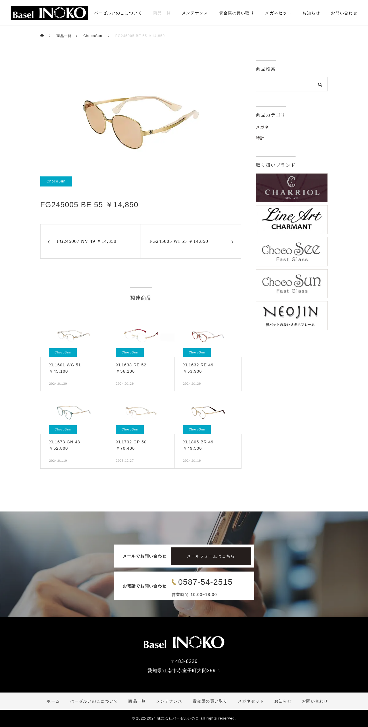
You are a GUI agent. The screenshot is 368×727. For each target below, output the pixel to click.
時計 (260, 138)
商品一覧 (162, 13)
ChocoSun (56, 181)
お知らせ (311, 13)
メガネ (262, 127)
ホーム (76, 13)
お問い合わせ (344, 13)
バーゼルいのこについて (118, 13)
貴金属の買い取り (236, 13)
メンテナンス (195, 13)
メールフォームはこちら (211, 556)
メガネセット (278, 13)
